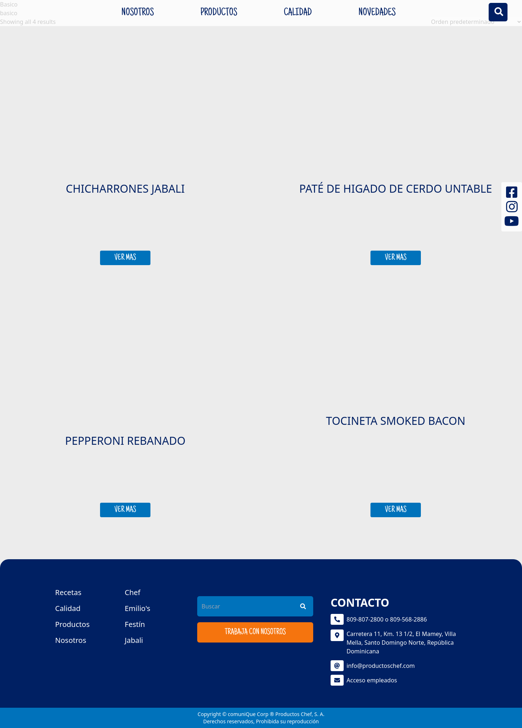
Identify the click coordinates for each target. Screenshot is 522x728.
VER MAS (125, 258)
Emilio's (137, 608)
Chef (132, 592)
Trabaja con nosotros (255, 632)
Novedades (377, 13)
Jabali (134, 640)
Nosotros (137, 13)
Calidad (298, 13)
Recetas (68, 592)
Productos (218, 13)
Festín (135, 624)
